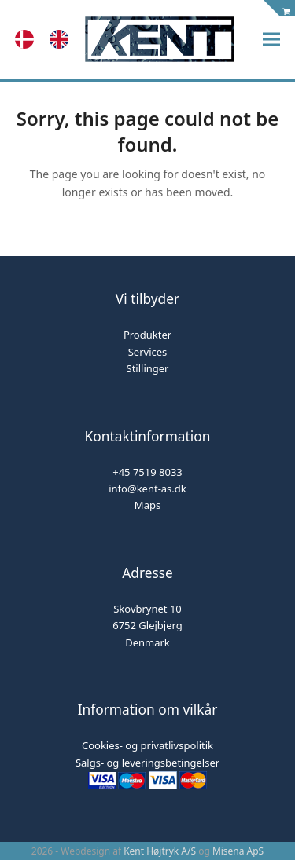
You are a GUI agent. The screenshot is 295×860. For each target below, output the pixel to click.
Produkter (147, 335)
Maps (147, 505)
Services (148, 352)
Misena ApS (238, 851)
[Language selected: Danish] (49, 39)
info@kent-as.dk (147, 488)
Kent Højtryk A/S (160, 851)
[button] (271, 39)
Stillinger (148, 368)
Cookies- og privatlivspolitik (147, 745)
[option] (63, 39)
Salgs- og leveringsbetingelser (147, 763)
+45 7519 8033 (147, 472)
